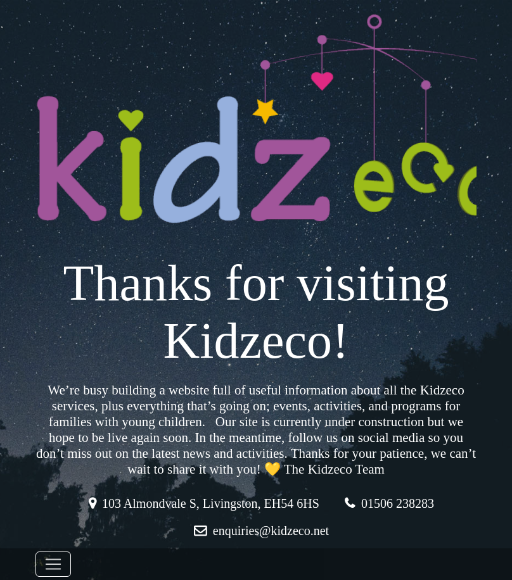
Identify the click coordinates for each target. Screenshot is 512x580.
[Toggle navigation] (53, 564)
